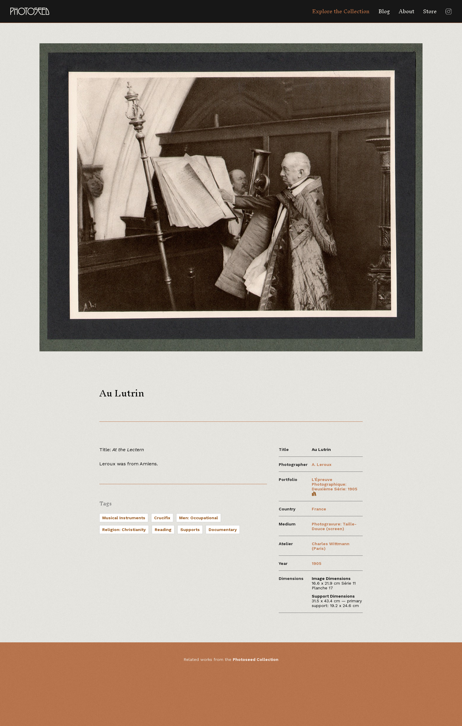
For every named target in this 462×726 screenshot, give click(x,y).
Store (430, 11)
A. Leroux (321, 464)
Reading (163, 529)
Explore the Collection (340, 11)
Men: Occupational (198, 517)
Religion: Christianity (124, 529)
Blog (384, 11)
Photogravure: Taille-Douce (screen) (334, 526)
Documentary (223, 529)
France (319, 509)
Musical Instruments (123, 517)
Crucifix (162, 517)
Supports (190, 529)
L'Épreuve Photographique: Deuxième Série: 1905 (334, 486)
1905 (316, 563)
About (406, 11)
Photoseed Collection (255, 659)
